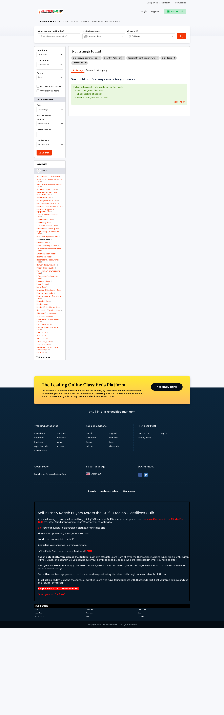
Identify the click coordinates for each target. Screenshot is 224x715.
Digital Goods (41, 532)
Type (39, 105)
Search (92, 577)
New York (113, 524)
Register (155, 11)
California (91, 524)
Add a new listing (167, 473)
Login (144, 11)
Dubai (89, 519)
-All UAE (90, 532)
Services (61, 524)
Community (40, 536)
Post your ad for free (51, 680)
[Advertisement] (49, 406)
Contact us (166, 3)
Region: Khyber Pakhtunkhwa (141, 58)
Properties (39, 524)
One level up (43, 357)
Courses (61, 532)
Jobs (59, 528)
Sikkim (112, 528)
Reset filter (179, 101)
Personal (90, 70)
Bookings (38, 528)
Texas (89, 528)
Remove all (78, 62)
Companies (180, 3)
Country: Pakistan (112, 58)
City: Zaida (167, 58)
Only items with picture (50, 86)
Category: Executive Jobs (85, 58)
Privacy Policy (144, 524)
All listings (78, 70)
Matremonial (39, 703)
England (113, 519)
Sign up (164, 519)
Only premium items (49, 90)
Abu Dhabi (114, 532)
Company (102, 70)
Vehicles (61, 519)
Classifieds (39, 519)
